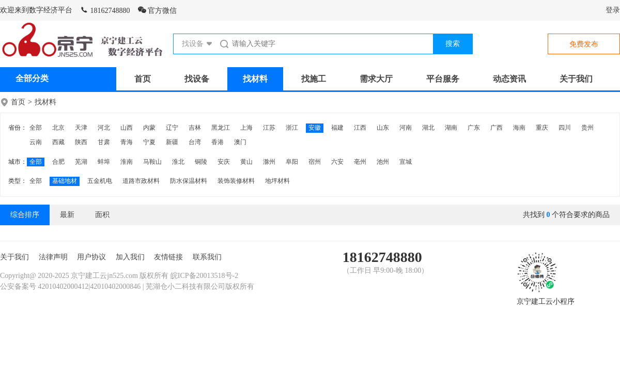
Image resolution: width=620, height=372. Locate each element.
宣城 (405, 161)
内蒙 (149, 127)
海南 (519, 127)
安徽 (314, 127)
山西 (126, 127)
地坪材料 (277, 180)
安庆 (224, 161)
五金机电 (99, 180)
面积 (102, 215)
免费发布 (583, 44)
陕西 (81, 142)
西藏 (58, 142)
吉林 (195, 127)
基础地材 (64, 180)
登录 (613, 10)
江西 (360, 127)
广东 (474, 127)
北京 (58, 127)
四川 (565, 127)
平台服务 (442, 78)
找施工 (313, 78)
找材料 (255, 78)
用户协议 (91, 257)
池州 (383, 161)
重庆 (542, 127)
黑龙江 (220, 127)
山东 (383, 127)
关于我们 (576, 78)
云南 (35, 142)
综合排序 (24, 215)
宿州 (314, 161)
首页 (142, 78)
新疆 (172, 142)
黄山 (246, 161)
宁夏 (149, 142)
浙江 (292, 127)
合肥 (58, 161)
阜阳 (292, 161)
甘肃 (104, 142)
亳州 (360, 161)
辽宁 (172, 127)
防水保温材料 (188, 180)
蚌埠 (104, 161)
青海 (126, 142)
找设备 (196, 78)
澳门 (240, 142)
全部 (35, 127)
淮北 (178, 161)
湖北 (428, 127)
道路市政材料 (141, 180)
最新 (67, 215)
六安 (337, 161)
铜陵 (201, 161)
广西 (496, 127)
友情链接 (168, 257)
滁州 (269, 161)
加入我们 (130, 257)
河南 (405, 127)
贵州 (587, 127)
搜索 (452, 44)
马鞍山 (152, 161)
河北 (104, 127)
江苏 (269, 127)
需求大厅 (376, 78)
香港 (217, 142)
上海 (246, 127)
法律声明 (53, 257)
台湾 (195, 142)
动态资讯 (509, 78)
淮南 (126, 161)
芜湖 (81, 161)
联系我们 (207, 257)
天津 (81, 127)
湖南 (451, 127)
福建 (337, 127)
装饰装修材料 (236, 180)
